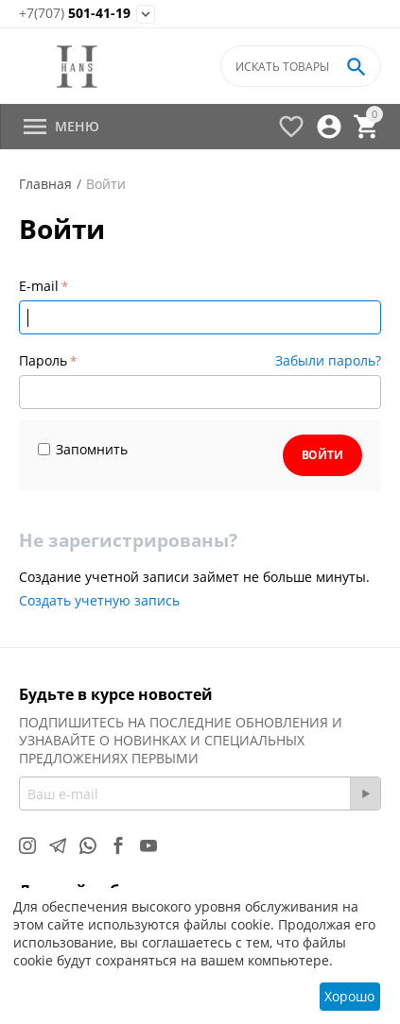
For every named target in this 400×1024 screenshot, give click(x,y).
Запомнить (83, 449)
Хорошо (349, 996)
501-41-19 (74, 14)
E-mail (39, 286)
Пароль (43, 360)
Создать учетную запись (99, 600)
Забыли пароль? (328, 360)
